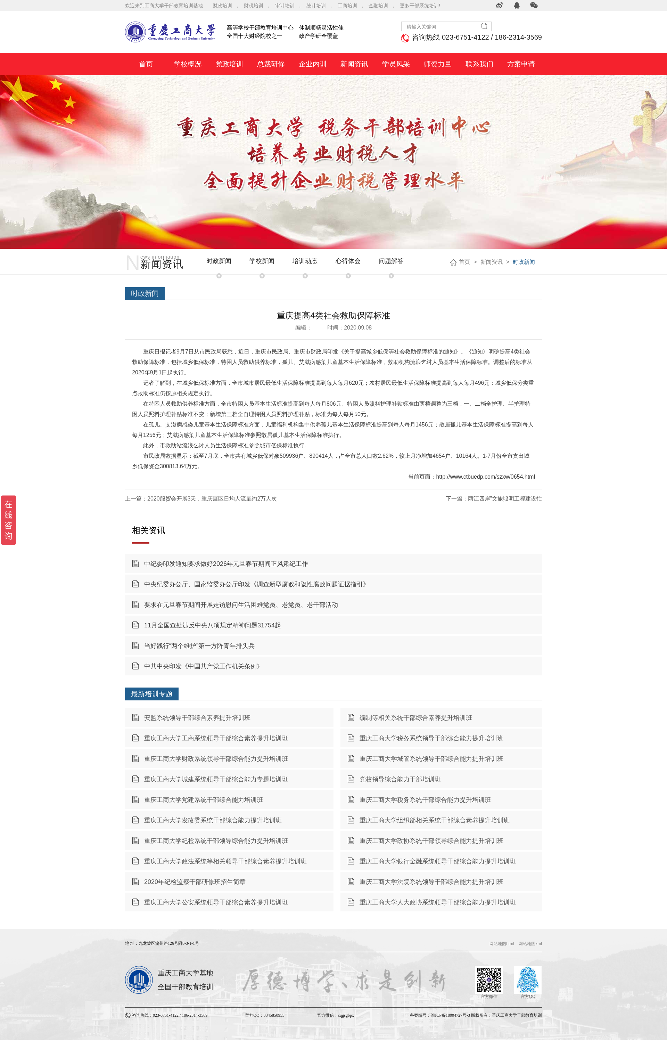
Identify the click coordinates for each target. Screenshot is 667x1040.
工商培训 (347, 5)
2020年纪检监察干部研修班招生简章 (195, 881)
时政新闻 (218, 261)
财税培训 (253, 5)
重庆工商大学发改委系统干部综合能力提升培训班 (213, 820)
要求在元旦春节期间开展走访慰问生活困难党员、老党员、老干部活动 (241, 604)
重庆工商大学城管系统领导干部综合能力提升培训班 (431, 758)
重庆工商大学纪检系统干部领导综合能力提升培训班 (216, 840)
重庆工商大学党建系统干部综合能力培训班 (203, 799)
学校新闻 (261, 261)
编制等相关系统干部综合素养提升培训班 (416, 717)
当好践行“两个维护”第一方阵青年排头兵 (199, 645)
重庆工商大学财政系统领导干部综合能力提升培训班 (216, 758)
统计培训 (316, 5)
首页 (464, 262)
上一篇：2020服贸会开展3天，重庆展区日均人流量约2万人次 (201, 499)
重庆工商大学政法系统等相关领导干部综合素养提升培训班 (225, 861)
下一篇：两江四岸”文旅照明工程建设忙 (494, 499)
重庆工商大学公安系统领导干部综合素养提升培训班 (216, 902)
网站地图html (501, 943)
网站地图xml (530, 943)
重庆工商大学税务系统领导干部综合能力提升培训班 (431, 738)
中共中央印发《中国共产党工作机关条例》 (203, 666)
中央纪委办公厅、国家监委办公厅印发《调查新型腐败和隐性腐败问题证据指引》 (256, 584)
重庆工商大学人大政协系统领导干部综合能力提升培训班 (438, 902)
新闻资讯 (491, 262)
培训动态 (305, 261)
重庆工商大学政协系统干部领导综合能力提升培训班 (431, 840)
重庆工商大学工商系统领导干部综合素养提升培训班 (216, 738)
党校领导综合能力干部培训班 (400, 779)
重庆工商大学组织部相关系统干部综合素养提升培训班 (435, 820)
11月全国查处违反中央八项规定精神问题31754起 (212, 625)
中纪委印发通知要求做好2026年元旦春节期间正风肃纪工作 (226, 563)
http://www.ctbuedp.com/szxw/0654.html (485, 477)
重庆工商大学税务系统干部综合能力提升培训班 (425, 799)
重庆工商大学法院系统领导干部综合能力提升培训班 (431, 881)
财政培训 (222, 5)
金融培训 (378, 5)
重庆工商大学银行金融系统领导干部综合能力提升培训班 (438, 861)
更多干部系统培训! (420, 5)
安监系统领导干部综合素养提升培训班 (197, 717)
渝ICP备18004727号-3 (450, 1015)
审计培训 (285, 5)
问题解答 (391, 261)
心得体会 (348, 261)
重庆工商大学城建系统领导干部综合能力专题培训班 (216, 779)
